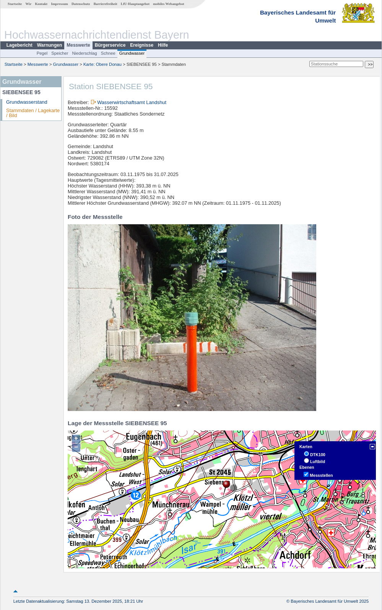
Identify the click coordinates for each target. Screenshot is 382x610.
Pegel (42, 53)
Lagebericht (20, 45)
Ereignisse (141, 45)
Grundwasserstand (26, 102)
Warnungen (49, 45)
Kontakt (41, 4)
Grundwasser (132, 53)
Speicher (59, 53)
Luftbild (317, 461)
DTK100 (317, 454)
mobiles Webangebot (168, 4)
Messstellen (321, 475)
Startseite (15, 4)
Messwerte (78, 45)
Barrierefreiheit (105, 4)
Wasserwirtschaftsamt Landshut (131, 102)
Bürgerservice (110, 45)
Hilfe (163, 45)
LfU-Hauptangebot (135, 4)
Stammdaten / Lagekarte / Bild (33, 113)
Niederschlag (84, 53)
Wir (29, 4)
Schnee (108, 53)
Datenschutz (81, 4)
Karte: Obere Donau (102, 64)
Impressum (59, 4)
